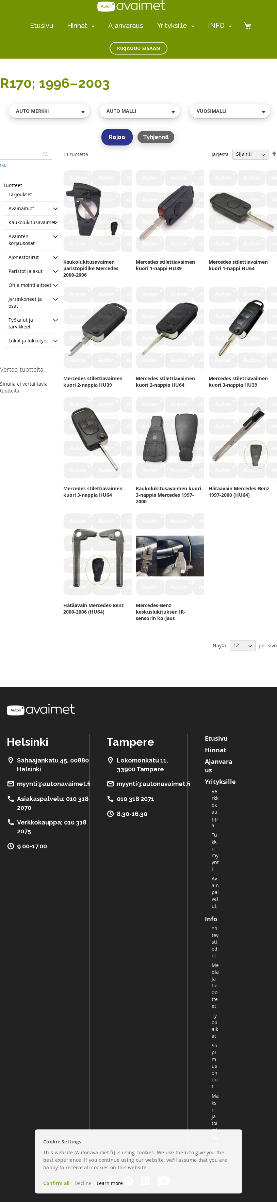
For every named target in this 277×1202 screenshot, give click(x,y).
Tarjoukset (20, 194)
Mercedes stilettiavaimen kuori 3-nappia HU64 (93, 491)
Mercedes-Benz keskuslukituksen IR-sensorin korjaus (160, 611)
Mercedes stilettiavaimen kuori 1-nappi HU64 (238, 265)
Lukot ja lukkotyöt (28, 340)
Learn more (110, 1183)
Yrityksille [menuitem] (172, 25)
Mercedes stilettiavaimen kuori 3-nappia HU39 (238, 381)
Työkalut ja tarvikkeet (21, 323)
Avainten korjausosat (22, 239)
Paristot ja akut (26, 271)
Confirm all (56, 1183)
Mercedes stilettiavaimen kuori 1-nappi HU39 (165, 265)
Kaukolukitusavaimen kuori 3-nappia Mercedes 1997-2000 (168, 495)
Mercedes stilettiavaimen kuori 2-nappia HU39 (93, 381)
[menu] (130, 26)
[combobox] (49, 111)
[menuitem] (92, 26)
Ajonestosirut (24, 257)
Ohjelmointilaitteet (30, 285)
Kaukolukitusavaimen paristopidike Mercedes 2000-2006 (90, 268)
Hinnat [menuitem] (77, 25)
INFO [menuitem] (216, 25)
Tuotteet (12, 185)
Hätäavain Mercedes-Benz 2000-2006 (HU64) (93, 608)
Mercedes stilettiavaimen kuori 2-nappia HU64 (165, 381)
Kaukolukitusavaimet (32, 222)
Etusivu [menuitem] (41, 25)
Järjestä (220, 154)
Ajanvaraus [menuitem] (125, 25)
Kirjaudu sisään (138, 48)
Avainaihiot (21, 208)
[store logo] (131, 6)
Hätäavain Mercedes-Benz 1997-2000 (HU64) (239, 491)
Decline (83, 1183)
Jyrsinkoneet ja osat (25, 302)
